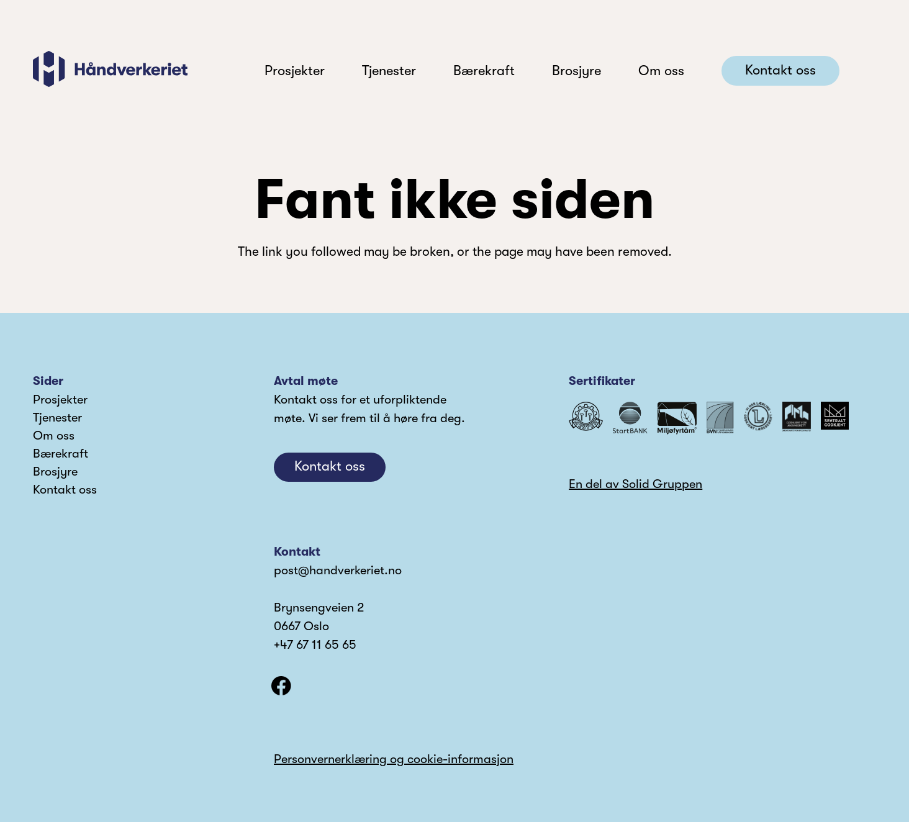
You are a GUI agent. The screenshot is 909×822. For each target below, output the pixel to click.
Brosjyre (55, 471)
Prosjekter (60, 399)
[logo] (110, 69)
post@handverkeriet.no (338, 570)
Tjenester (57, 417)
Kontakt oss (65, 489)
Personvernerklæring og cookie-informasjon (393, 759)
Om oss (54, 435)
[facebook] (281, 686)
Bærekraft (60, 453)
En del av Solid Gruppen (635, 484)
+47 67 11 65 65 (315, 645)
